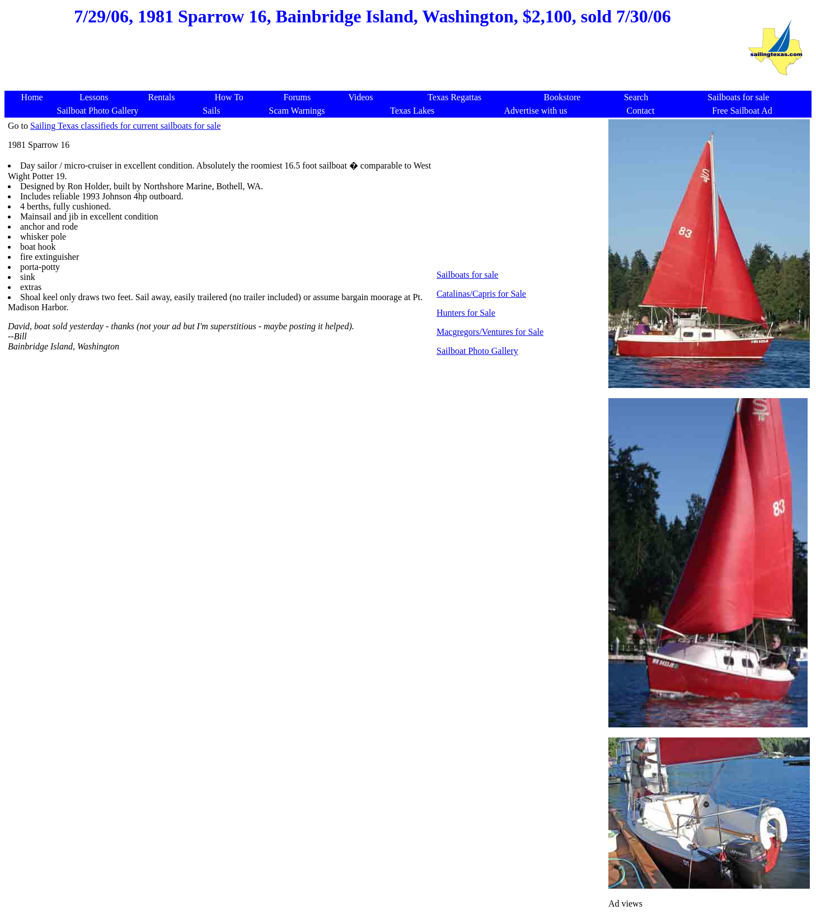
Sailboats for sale (467, 274)
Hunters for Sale (466, 313)
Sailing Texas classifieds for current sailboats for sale (125, 125)
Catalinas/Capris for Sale (481, 293)
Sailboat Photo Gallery (477, 351)
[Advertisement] (372, 64)
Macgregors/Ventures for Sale (490, 332)
